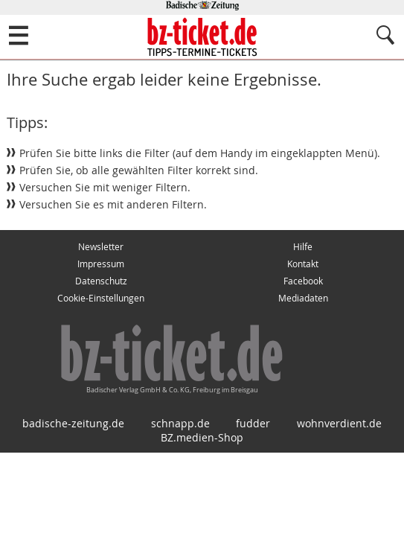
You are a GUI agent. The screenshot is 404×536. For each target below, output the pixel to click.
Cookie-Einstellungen (100, 298)
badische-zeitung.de (73, 423)
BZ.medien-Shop (202, 437)
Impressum (100, 263)
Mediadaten (303, 298)
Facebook (303, 281)
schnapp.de (180, 423)
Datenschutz (101, 281)
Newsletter (101, 246)
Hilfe (302, 246)
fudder (253, 423)
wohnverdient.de (339, 423)
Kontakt (302, 263)
